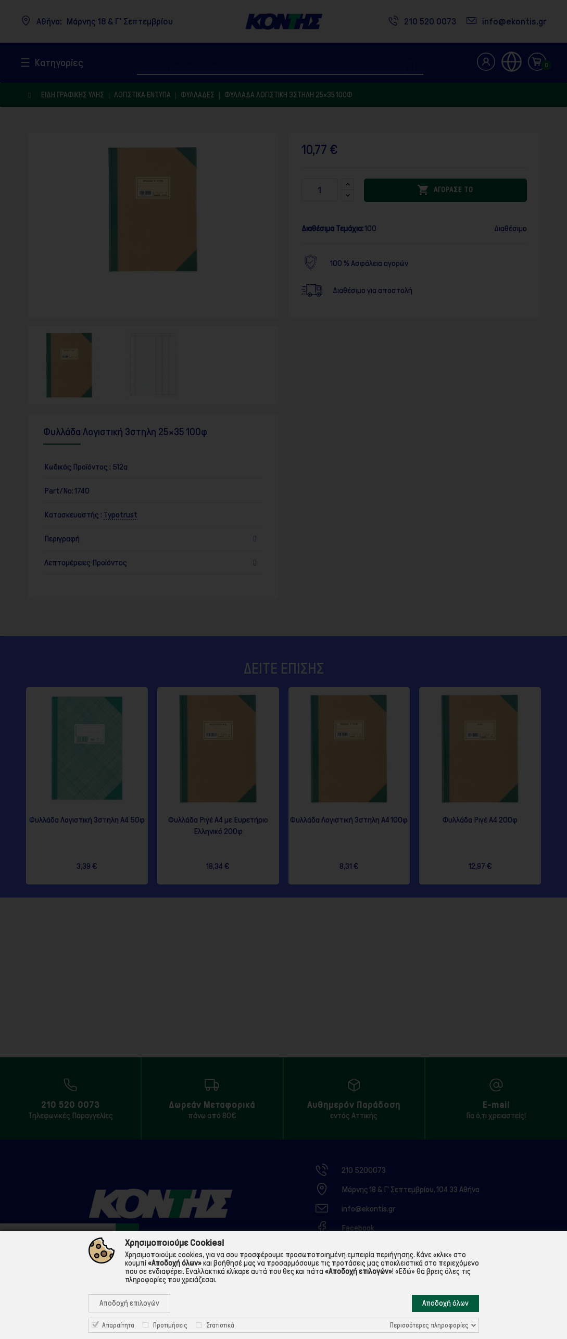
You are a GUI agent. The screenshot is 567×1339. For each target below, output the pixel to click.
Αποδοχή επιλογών (129, 1303)
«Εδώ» (405, 1271)
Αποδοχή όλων (445, 1303)
